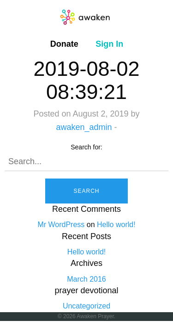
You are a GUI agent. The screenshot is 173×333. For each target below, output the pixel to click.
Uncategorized (86, 306)
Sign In (109, 44)
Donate (64, 44)
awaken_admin (84, 127)
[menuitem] (64, 44)
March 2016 (86, 279)
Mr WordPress (60, 224)
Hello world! (116, 224)
